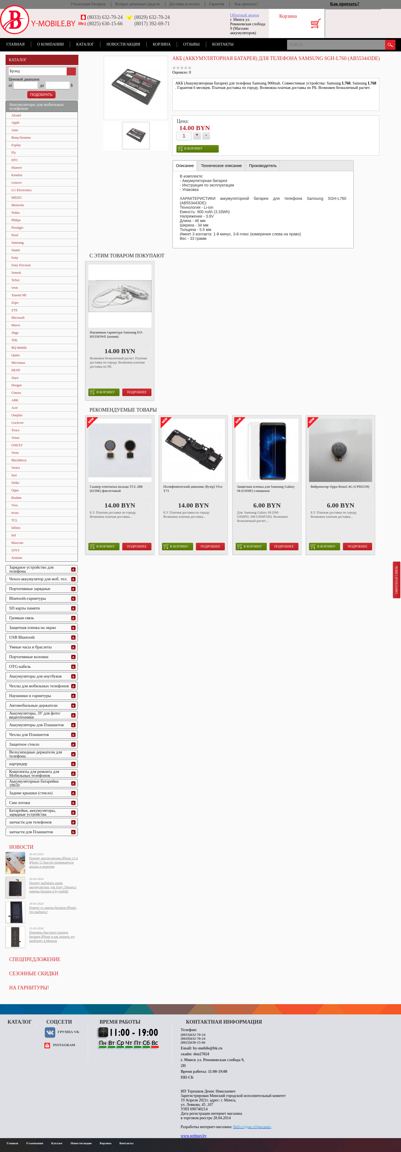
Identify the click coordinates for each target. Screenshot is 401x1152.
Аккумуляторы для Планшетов (36, 725)
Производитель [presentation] (263, 165)
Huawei (16, 168)
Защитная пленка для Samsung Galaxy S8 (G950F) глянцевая (266, 489)
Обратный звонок (244, 15)
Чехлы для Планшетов (29, 734)
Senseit (16, 273)
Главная (15, 44)
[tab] (185, 166)
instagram (64, 1045)
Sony (14, 258)
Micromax (18, 363)
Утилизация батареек (88, 4)
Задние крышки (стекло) (31, 793)
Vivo (14, 505)
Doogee (16, 385)
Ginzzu (16, 393)
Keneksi (16, 175)
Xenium (16, 558)
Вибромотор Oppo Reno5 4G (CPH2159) (339, 487)
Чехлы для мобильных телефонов (39, 686)
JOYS (15, 550)
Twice (15, 430)
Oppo (15, 490)
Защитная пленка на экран (32, 627)
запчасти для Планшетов (31, 832)
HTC (14, 160)
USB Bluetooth (22, 637)
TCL (14, 520)
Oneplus (17, 415)
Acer (14, 408)
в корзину (190, 148)
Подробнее (137, 392)
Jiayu (14, 378)
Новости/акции (123, 44)
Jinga (14, 333)
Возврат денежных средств (137, 4)
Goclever (17, 423)
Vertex (15, 468)
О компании (50, 44)
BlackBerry (19, 460)
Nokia (15, 213)
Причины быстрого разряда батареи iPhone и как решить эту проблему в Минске (52, 936)
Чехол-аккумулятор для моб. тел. (38, 579)
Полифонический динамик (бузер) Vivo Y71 (192, 489)
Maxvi (15, 325)
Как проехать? (246, 4)
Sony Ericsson (21, 265)
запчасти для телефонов (30, 822)
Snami (15, 250)
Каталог (85, 44)
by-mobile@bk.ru (207, 1048)
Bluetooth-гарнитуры (27, 598)
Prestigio (17, 228)
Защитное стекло (24, 744)
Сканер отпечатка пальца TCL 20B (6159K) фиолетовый (116, 489)
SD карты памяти (24, 608)
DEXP (15, 370)
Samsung (17, 243)
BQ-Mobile (19, 348)
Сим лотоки (19, 802)
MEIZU (16, 198)
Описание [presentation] (185, 165)
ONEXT (17, 445)
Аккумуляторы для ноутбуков (35, 676)
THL (14, 340)
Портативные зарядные (29, 588)
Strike (15, 483)
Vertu (15, 453)
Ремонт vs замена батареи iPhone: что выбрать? (53, 910)
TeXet (15, 280)
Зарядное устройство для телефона (31, 569)
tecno (15, 513)
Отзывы (191, 44)
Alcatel (16, 115)
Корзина (162, 44)
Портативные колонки (28, 657)
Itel (13, 535)
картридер (18, 764)
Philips (16, 220)
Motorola (17, 205)
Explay (16, 145)
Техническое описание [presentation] (221, 165)
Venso (15, 438)
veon (14, 288)
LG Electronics (21, 190)
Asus (14, 130)
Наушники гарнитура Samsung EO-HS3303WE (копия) (116, 334)
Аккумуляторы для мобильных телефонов (36, 106)
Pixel (14, 235)
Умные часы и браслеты (30, 647)
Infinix (16, 528)
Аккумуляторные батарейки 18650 (34, 783)
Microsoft (17, 318)
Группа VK (68, 1032)
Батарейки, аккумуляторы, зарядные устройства (32, 812)
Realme (16, 498)
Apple (15, 123)
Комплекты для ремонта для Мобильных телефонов (34, 773)
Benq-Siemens (21, 138)
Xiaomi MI (18, 295)
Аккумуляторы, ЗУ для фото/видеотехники (34, 715)
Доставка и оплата (184, 4)
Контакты (223, 44)
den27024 (201, 1054)
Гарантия (216, 4)
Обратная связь (396, 580)
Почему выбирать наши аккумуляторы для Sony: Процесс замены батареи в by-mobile (52, 887)
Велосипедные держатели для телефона (35, 754)
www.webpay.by (193, 1136)
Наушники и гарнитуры (30, 695)
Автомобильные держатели (33, 705)
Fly (13, 153)
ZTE (14, 310)
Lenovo (16, 183)
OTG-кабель (20, 666)
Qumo (15, 355)
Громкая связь (21, 618)
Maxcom (17, 543)
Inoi (14, 475)
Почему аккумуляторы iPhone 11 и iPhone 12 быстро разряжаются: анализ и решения (53, 862)
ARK (14, 400)
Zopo (14, 303)
